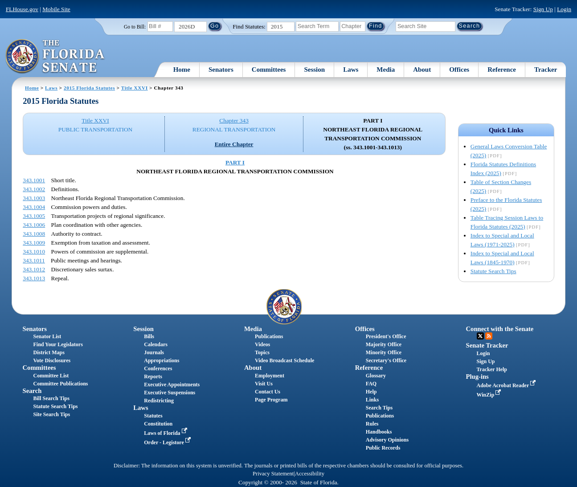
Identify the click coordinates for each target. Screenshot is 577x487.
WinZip (490, 395)
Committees (269, 69)
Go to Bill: (135, 26)
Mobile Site (56, 9)
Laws (350, 69)
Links (372, 400)
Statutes (153, 416)
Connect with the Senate (500, 328)
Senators (221, 69)
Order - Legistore (168, 442)
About (422, 69)
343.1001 (34, 180)
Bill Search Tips (51, 398)
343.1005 (34, 216)
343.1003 (34, 198)
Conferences (158, 368)
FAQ (371, 384)
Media (385, 69)
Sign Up (543, 9)
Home (181, 69)
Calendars (156, 344)
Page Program (271, 400)
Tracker (545, 69)
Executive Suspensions (169, 392)
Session (314, 69)
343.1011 (34, 260)
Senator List (47, 336)
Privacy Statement (273, 474)
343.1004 (34, 207)
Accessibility (309, 474)
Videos (262, 344)
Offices (459, 69)
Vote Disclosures (52, 360)
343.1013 (34, 278)
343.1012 (34, 269)
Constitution (158, 424)
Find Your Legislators (58, 344)
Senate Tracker (487, 345)
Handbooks (379, 432)
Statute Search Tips (493, 271)
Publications (269, 336)
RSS (488, 336)
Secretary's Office (386, 360)
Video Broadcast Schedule (284, 360)
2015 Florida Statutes (89, 87)
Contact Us (267, 392)
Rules (372, 424)
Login (564, 9)
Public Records (383, 448)
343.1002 (34, 189)
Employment (269, 375)
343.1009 (34, 242)
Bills (149, 336)
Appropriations (161, 360)
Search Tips (379, 408)
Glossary (376, 375)
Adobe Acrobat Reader (507, 385)
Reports (153, 376)
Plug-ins (477, 376)
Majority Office (383, 344)
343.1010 (34, 251)
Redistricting (159, 400)
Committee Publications (60, 384)
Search (32, 390)
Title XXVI (134, 87)
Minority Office (383, 352)
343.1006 (34, 224)
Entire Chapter (234, 144)
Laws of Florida (166, 433)
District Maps (49, 352)
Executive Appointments (172, 384)
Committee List (51, 375)
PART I (235, 162)
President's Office (386, 336)
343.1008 (34, 233)
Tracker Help (492, 369)
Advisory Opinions (387, 440)
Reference (501, 69)
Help (371, 392)
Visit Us (264, 384)
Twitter (480, 336)
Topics (262, 352)
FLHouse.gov (22, 9)
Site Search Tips (51, 414)
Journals (154, 352)
